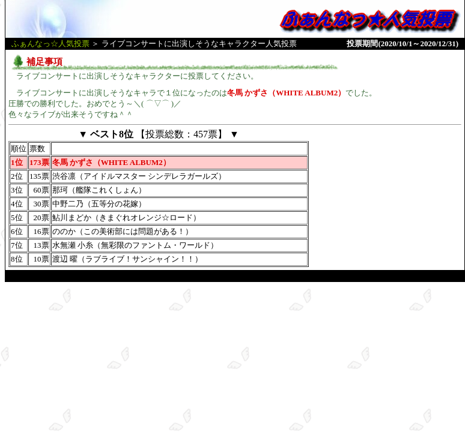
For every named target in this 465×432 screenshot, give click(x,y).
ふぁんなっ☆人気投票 (50, 43)
